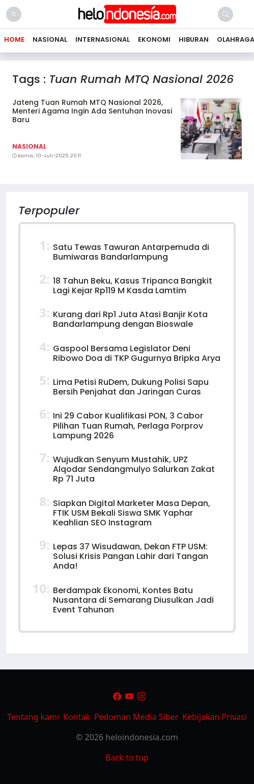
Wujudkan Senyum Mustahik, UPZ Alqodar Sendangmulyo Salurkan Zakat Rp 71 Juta (134, 469)
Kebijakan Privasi (214, 716)
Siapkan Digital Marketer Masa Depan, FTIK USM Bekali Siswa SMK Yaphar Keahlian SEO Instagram (131, 512)
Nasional (29, 146)
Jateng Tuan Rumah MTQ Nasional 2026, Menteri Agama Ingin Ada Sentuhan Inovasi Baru (92, 111)
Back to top (127, 757)
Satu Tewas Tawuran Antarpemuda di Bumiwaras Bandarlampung (131, 252)
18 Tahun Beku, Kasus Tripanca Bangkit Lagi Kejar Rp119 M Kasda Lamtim (132, 285)
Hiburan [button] (194, 39)
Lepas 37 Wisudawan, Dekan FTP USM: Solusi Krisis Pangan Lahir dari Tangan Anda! (130, 556)
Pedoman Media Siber (136, 716)
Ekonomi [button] (154, 39)
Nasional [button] (50, 39)
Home (14, 39)
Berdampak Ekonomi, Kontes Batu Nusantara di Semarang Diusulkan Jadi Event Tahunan (133, 599)
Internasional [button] (102, 39)
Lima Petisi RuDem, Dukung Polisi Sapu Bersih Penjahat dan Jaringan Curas (131, 387)
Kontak (76, 716)
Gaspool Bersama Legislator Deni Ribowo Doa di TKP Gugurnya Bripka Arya (136, 353)
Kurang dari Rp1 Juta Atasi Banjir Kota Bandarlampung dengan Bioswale (130, 319)
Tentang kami (33, 716)
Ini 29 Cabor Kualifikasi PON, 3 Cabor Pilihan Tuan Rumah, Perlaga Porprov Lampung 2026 (128, 425)
